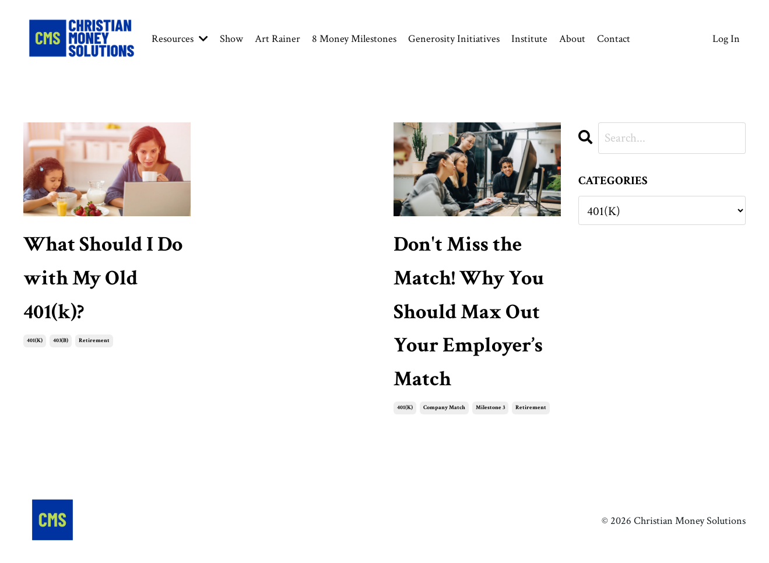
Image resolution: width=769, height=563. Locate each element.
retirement (94, 340)
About (572, 38)
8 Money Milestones (354, 38)
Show (231, 38)
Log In (726, 38)
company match (444, 407)
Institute (529, 38)
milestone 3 (490, 407)
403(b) (60, 340)
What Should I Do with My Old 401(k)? (102, 278)
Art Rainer (277, 38)
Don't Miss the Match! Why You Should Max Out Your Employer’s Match (469, 311)
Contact (613, 38)
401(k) (35, 340)
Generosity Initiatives (454, 38)
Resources (180, 38)
